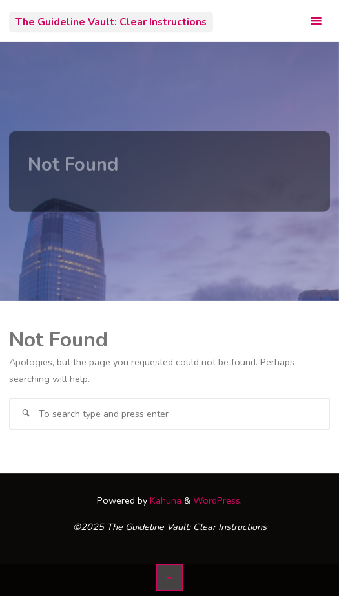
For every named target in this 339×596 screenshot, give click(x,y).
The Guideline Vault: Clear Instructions (111, 22)
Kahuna (164, 500)
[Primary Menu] (316, 21)
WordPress (216, 500)
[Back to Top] (169, 577)
